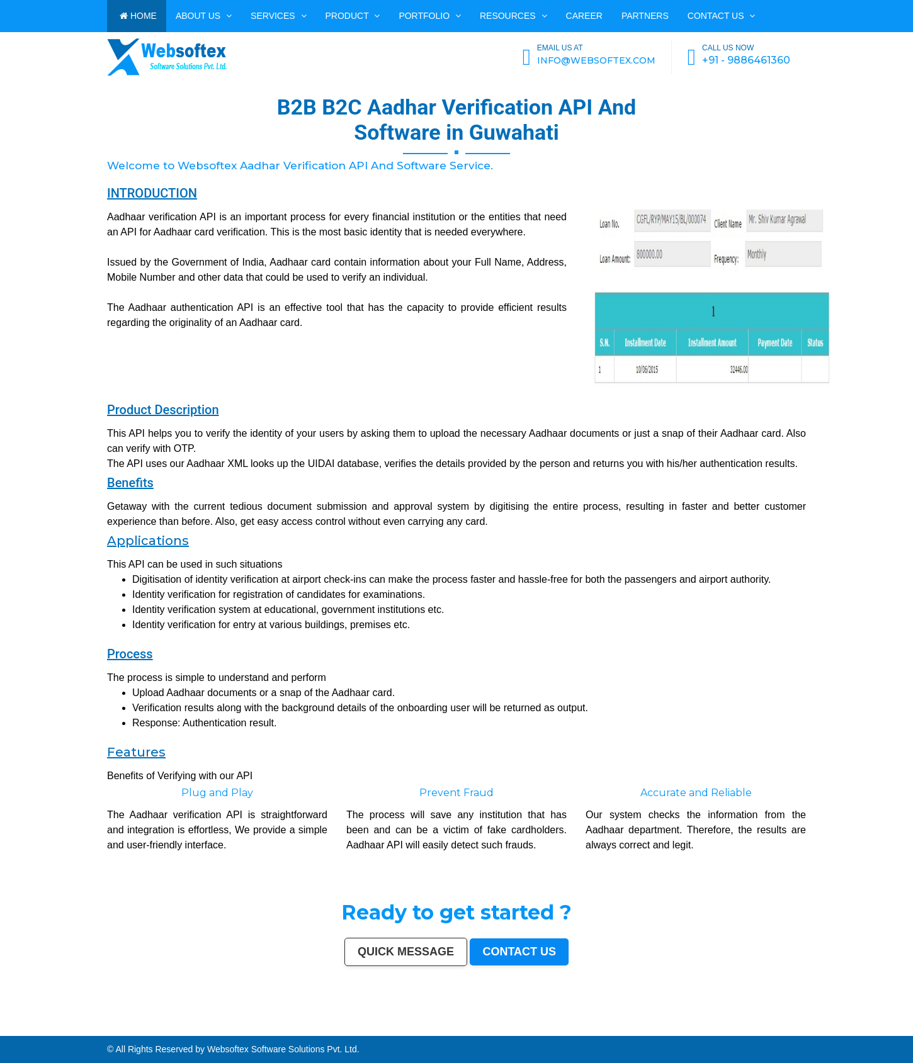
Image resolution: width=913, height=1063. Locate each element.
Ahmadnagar (31, 1030)
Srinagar (313, 1027)
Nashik (175, 1027)
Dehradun (702, 1027)
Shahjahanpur (340, 1030)
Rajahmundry (552, 1030)
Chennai (41, 1027)
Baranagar (627, 1030)
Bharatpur (684, 1030)
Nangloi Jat (639, 1030)
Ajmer (746, 1027)
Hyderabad (52, 1027)
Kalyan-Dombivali (232, 1027)
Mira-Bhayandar (415, 1027)
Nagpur (108, 1027)
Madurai (481, 1027)
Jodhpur (371, 1027)
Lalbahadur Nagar (126, 1030)
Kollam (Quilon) (88, 1030)
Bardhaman (439, 1030)
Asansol (858, 1027)
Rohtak (293, 1030)
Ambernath (833, 1030)
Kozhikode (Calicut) (61, 1030)
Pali (893, 1030)
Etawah (429, 1030)
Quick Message (406, 951)
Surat (78, 1027)
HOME (138, 16)
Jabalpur (305, 1027)
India (3, 1027)
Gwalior (426, 1027)
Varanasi (266, 1027)
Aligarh (489, 1027)
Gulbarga (764, 1027)
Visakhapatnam (332, 1027)
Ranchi (321, 1027)
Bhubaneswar (454, 1027)
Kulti (422, 1030)
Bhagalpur (228, 1030)
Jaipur (91, 1027)
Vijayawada (402, 1027)
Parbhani (407, 1030)
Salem (474, 1027)
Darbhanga (456, 1030)
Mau (504, 1030)
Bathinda (612, 1030)
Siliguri (673, 1027)
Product (353, 16)
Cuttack (607, 1027)
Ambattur (158, 1030)
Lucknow (100, 1027)
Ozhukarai (582, 1030)
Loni (842, 1030)
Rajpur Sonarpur (620, 1027)
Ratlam (737, 1030)
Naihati (473, 1030)
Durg (562, 1030)
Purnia (909, 1030)
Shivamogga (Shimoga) (244, 1030)
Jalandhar (465, 1027)
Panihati (139, 1030)
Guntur (772, 1027)
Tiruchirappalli (553, 1027)
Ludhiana (145, 1027)
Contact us (722, 16)
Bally (350, 1030)
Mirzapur (11, 1033)
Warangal (665, 1027)
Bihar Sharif (727, 1030)
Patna (115, 1027)
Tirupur (22, 1030)
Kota (505, 1027)
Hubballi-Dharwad (438, 1027)
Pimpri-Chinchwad (163, 1027)
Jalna (515, 1030)
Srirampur (660, 1030)
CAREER (584, 16)
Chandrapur (328, 1030)
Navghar (900, 1030)
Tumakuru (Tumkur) (191, 1030)
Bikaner (631, 1027)
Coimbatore (391, 1027)
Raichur (756, 1030)
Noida (833, 1027)
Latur (115, 1030)
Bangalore (25, 1027)
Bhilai (579, 1027)
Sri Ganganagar (706, 1030)
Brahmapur (149, 1030)
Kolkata (34, 1027)
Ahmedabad (63, 1027)
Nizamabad (396, 1030)
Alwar (447, 1030)
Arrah (817, 1030)
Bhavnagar (654, 1027)
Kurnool (531, 1030)
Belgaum (908, 1027)
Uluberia (848, 1030)
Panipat (378, 1030)
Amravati (599, 1027)
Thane (129, 1027)
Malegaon (880, 1027)
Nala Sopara (368, 1030)
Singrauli (301, 1030)
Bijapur (669, 1030)
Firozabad (357, 1030)
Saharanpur (802, 1027)
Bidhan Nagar (868, 1030)
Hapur (567, 1030)
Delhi (16, 1027)
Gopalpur (107, 1030)
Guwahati (381, 1027)
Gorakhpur (571, 1027)
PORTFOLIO (430, 16)
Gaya (872, 1027)
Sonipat (522, 1030)
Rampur (465, 1030)
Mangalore (75, 1030)
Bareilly (512, 1027)
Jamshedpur (589, 1027)
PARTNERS (645, 16)
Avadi (619, 1030)
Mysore (355, 1027)
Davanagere (12, 1030)
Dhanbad (857, 1030)
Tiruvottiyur (793, 1030)
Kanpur (85, 1027)
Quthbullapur (176, 1030)
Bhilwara (218, 1030)
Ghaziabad (204, 1027)
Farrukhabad (746, 1030)
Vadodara (184, 1027)
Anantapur (694, 1030)
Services (278, 16)
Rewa (878, 1030)
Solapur (286, 1027)
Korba (851, 1027)
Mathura (258, 1030)
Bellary (285, 1030)
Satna (509, 1030)
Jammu (711, 1027)
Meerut (220, 1027)
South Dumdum (814, 1027)
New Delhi (886, 1030)
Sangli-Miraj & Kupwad (724, 1027)
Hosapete (804, 1030)
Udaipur (899, 1027)
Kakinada (482, 1030)
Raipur (562, 1027)
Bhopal (136, 1027)
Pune (72, 1027)
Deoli (574, 1030)
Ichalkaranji (540, 1030)
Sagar (676, 1030)
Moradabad (540, 1027)
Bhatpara (791, 1027)
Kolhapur (692, 1027)
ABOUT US (204, 16)
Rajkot (213, 1027)
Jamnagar (781, 1027)
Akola (3, 1030)
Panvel (824, 1030)
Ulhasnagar (682, 1027)
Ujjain (865, 1027)
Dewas (497, 1030)
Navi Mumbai (246, 1027)
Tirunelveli (890, 1027)
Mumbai (9, 1027)
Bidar (812, 1030)
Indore (122, 1027)
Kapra (717, 1030)
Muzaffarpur (269, 1030)
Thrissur (386, 1030)
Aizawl (490, 1030)
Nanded (739, 1027)
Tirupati (591, 1030)
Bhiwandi (497, 1027)
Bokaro (48, 1030)
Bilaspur (415, 1030)
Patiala (278, 1030)
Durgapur (755, 1027)
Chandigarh (346, 1027)
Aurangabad (276, 1027)
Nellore (99, 1030)
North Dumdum (767, 1030)
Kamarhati (311, 1030)
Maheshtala (842, 1027)
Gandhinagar (601, 1030)
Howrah (363, 1027)
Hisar (319, 1030)
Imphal (3, 1033)
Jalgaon (825, 1027)
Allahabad (295, 1027)
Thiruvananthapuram (525, 1027)
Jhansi (41, 1030)
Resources (513, 16)
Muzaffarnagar (207, 1030)
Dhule (166, 1030)
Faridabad (194, 1027)
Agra (152, 1027)
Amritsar (257, 1027)
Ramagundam (782, 1030)
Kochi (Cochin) (642, 1027)
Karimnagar (650, 1030)
